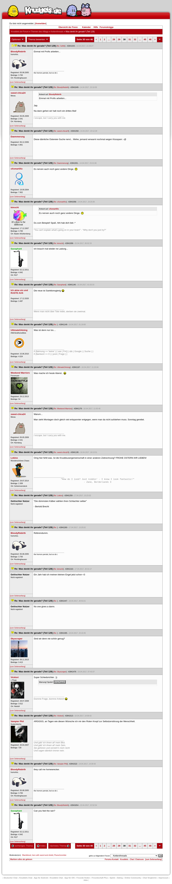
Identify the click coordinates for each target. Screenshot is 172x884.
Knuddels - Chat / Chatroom (132, 859)
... (109, 39)
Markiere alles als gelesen (21, 859)
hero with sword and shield (42, 855)
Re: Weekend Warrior (63, 409)
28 (114, 39)
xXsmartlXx (54, 209)
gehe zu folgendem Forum (99, 856)
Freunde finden (83, 878)
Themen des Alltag (40, 31)
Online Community (133, 878)
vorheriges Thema (22, 845)
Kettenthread (57, 31)
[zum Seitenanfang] (17, 82)
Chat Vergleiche (150, 878)
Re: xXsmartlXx (60, 202)
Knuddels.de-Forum (20, 31)
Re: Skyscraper (60, 672)
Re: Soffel (61, 46)
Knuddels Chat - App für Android (33, 878)
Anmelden (40, 23)
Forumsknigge (107, 27)
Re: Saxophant (60, 285)
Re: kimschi (58, 243)
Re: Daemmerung (61, 163)
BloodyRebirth (55, 94)
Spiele (112, 878)
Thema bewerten (38, 39)
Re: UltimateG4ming (62, 367)
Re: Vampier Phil (60, 764)
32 (135, 39)
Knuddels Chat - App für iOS (62, 878)
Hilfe (96, 27)
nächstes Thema (59, 845)
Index (41, 845)
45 (145, 39)
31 (129, 39)
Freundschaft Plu (100, 878)
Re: (55, 324)
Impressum (163, 878)
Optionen (18, 39)
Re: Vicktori (58, 716)
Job (85, 880)
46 (150, 39)
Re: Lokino (58, 495)
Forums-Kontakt (112, 859)
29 (119, 39)
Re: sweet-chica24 (61, 131)
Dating (120, 878)
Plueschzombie (60, 855)
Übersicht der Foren (68, 27)
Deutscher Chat (10, 878)
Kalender (86, 27)
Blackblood (26, 855)
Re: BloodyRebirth (61, 87)
